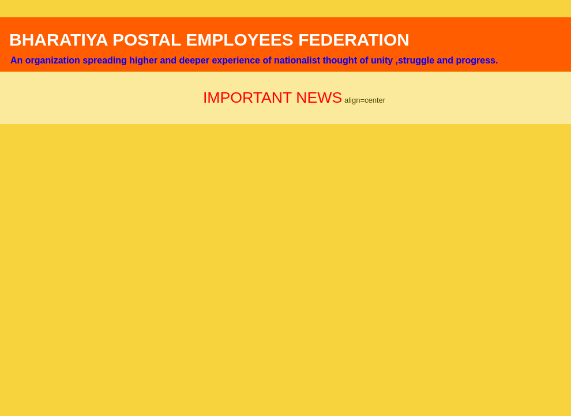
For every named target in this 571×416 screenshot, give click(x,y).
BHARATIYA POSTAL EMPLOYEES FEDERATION (209, 39)
